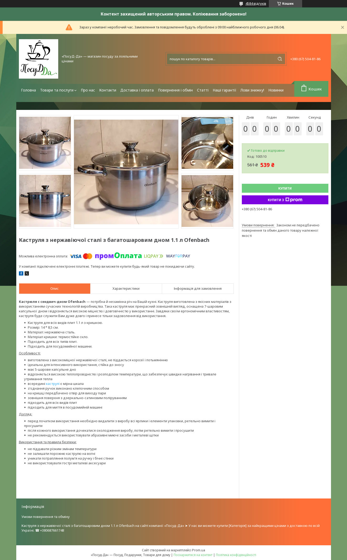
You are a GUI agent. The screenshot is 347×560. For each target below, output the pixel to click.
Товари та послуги (56, 90)
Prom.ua (198, 550)
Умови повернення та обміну (46, 516)
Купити (285, 188)
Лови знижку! (252, 90)
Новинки (276, 90)
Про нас (88, 90)
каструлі (53, 383)
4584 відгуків (255, 3)
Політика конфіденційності (236, 555)
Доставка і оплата (137, 90)
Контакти (107, 90)
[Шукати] (280, 59)
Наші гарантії (224, 90)
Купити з (285, 199)
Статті (203, 90)
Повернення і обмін (175, 90)
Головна (28, 90)
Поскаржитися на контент (193, 555)
